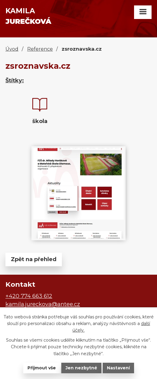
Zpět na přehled (33, 259)
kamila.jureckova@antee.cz (42, 304)
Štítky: (14, 80)
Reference (40, 49)
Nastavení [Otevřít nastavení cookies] (118, 368)
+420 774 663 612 (28, 296)
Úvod (11, 49)
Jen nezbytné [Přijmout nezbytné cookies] (81, 368)
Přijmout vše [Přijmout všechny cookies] (41, 368)
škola (39, 121)
